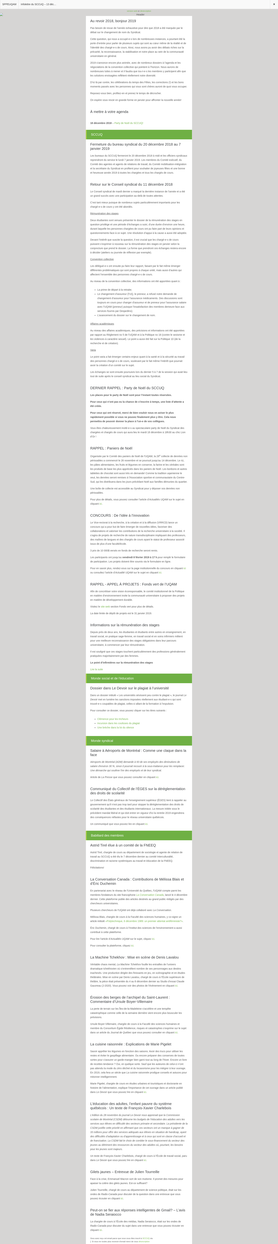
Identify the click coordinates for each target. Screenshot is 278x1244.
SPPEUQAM (9, 4)
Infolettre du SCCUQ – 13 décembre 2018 (39, 4)
